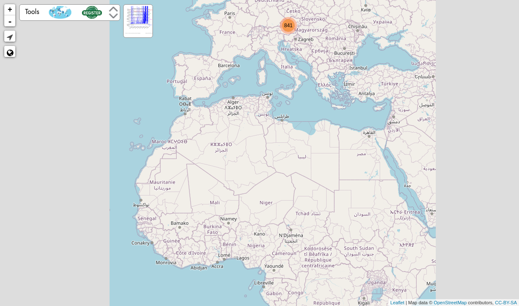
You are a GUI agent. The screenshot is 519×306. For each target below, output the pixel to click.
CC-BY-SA (506, 302)
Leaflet (397, 302)
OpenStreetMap (450, 302)
